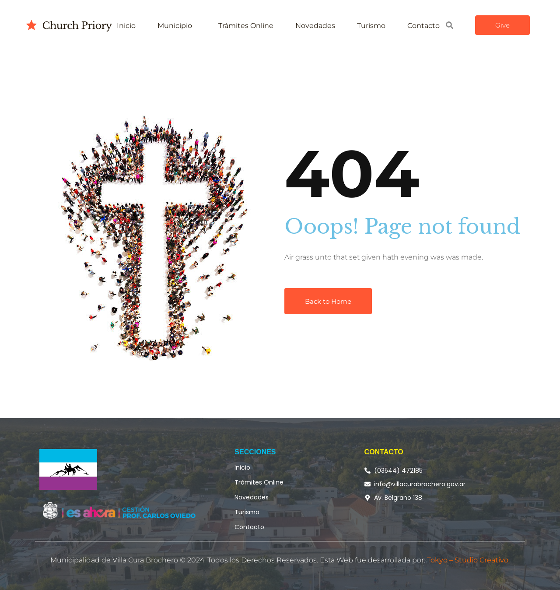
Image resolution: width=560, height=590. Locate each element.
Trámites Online (245, 25)
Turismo (371, 25)
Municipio (175, 25)
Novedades (315, 25)
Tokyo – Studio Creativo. (468, 560)
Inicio (126, 25)
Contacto (423, 25)
